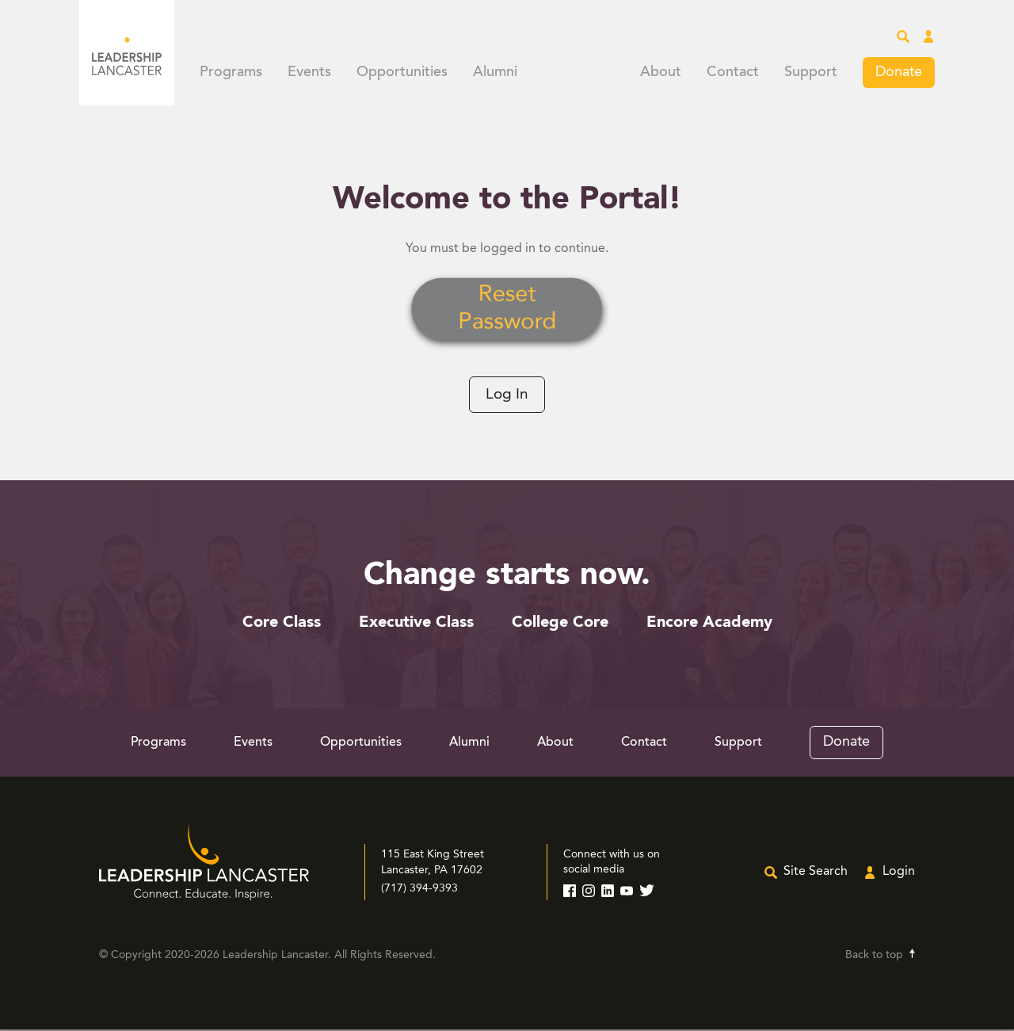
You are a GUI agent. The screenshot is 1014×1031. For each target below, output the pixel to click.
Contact (733, 73)
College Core (560, 624)
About (660, 73)
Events (309, 73)
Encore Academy (709, 624)
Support (810, 73)
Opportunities (402, 73)
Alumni (495, 73)
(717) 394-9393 (419, 889)
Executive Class (416, 624)
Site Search (815, 873)
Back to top (874, 956)
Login (898, 873)
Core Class (281, 624)
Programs (231, 73)
